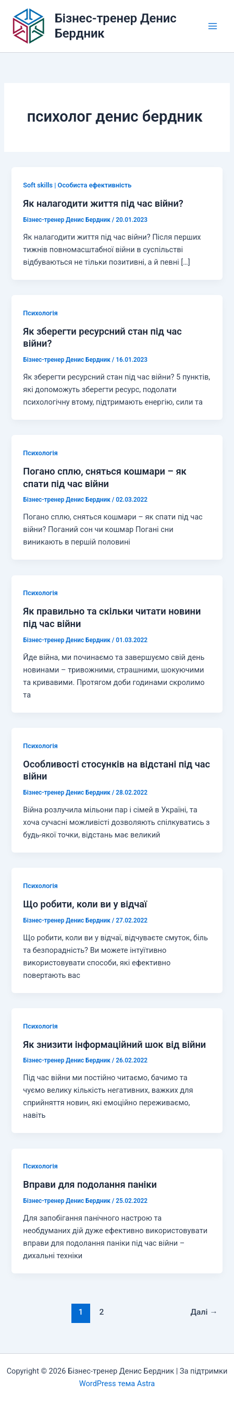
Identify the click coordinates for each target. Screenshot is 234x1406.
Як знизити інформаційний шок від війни (114, 1044)
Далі (203, 1312)
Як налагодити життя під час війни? (103, 203)
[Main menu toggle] (213, 26)
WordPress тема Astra (117, 1383)
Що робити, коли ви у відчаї (85, 904)
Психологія (40, 313)
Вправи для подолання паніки (90, 1184)
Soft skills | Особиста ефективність (77, 185)
